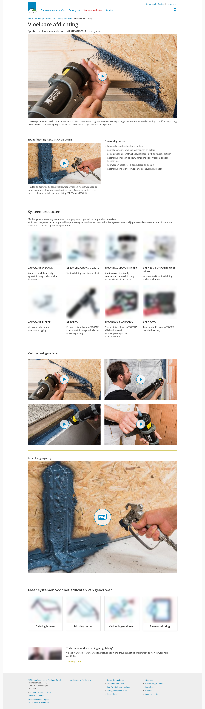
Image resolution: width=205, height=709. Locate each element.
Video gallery (74, 661)
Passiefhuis (112, 694)
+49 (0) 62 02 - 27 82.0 (41, 692)
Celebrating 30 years (154, 683)
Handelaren (172, 4)
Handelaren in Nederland (80, 680)
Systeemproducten (93, 10)
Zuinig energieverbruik (117, 690)
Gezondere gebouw (115, 680)
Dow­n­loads (150, 687)
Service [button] (109, 10)
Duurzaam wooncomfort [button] (53, 10)
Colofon (148, 690)
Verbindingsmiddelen (62, 18)
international (150, 4)
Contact (161, 4)
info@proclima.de (36, 695)
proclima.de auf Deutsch (39, 702)
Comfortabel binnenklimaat (119, 687)
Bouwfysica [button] (74, 10)
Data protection (152, 694)
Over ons (149, 680)
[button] (175, 10)
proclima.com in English (38, 699)
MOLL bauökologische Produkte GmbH (44, 680)
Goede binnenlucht (115, 683)
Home (31, 18)
